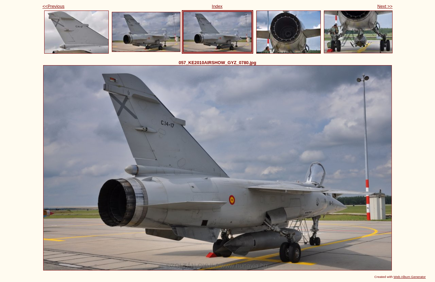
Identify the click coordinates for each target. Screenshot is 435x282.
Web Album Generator (410, 277)
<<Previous (53, 6)
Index (217, 6)
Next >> (385, 6)
